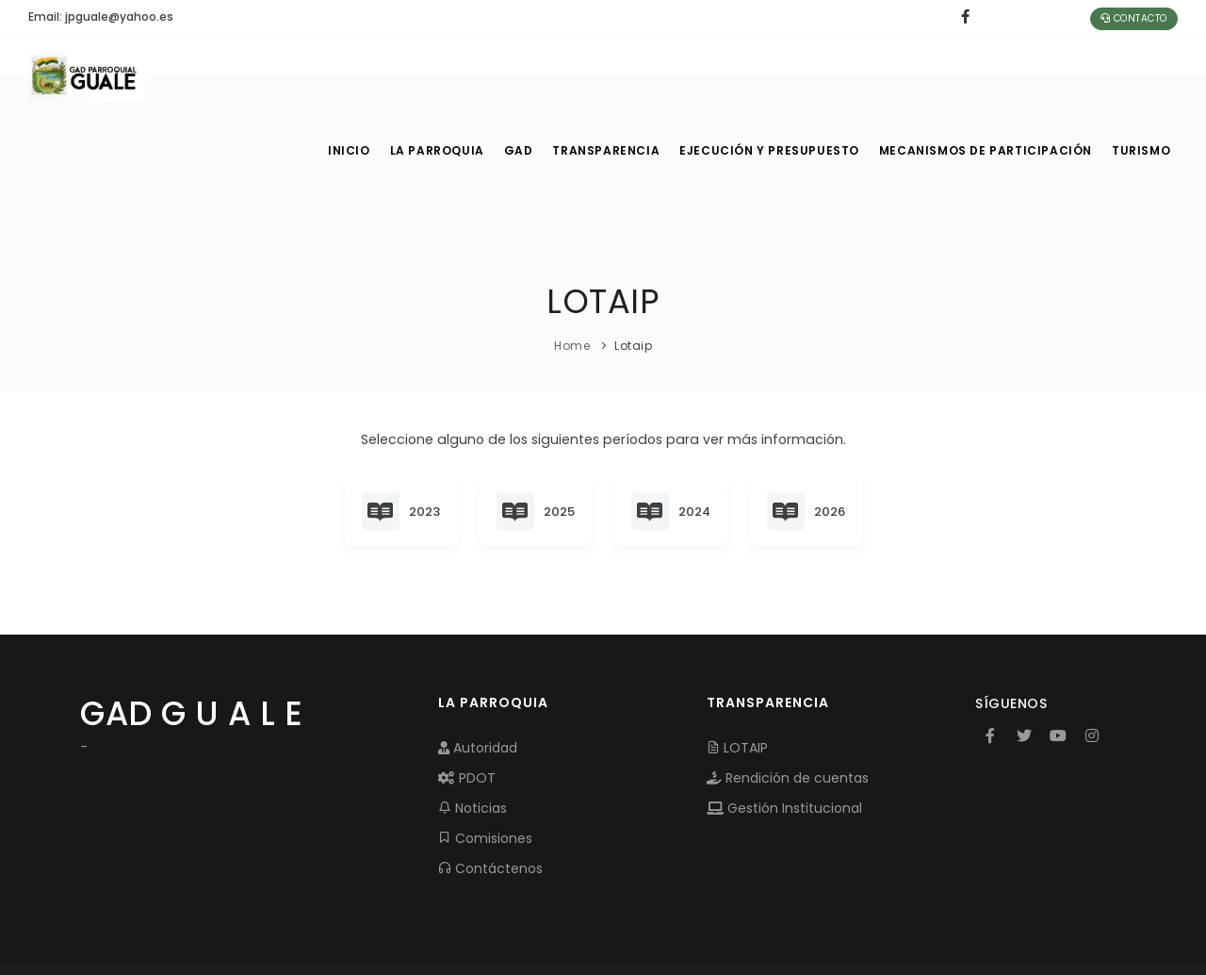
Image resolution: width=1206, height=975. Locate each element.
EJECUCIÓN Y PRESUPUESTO (778, 75)
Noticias (472, 733)
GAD (526, 75)
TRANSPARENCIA (618, 75)
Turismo (1139, 75)
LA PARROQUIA (440, 75)
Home (572, 270)
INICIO (348, 75)
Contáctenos (490, 794)
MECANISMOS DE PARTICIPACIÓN (986, 75)
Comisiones (485, 763)
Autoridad (477, 673)
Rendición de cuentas (788, 703)
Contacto (1133, 18)
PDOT (467, 703)
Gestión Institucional (784, 733)
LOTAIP (737, 673)
